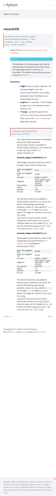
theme (24, 332)
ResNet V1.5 (25, 75)
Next (50, 316)
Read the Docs (40, 332)
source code (38, 118)
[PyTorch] (10, 5)
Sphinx (13, 332)
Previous (7, 316)
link (36, 187)
